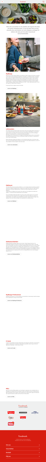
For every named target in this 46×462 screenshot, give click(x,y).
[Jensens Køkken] (35, 418)
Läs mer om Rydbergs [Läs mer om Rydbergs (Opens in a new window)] (11, 88)
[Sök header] (2, 2)
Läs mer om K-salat (11, 348)
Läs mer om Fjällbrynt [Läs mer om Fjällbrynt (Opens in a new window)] (11, 201)
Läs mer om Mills (10, 396)
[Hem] (23, 1)
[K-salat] (23, 424)
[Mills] (11, 424)
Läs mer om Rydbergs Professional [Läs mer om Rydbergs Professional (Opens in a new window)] (14, 300)
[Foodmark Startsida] (23, 436)
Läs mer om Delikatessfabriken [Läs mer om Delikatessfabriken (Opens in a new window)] (13, 254)
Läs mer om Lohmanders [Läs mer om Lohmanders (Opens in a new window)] (12, 144)
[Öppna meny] (43, 1)
